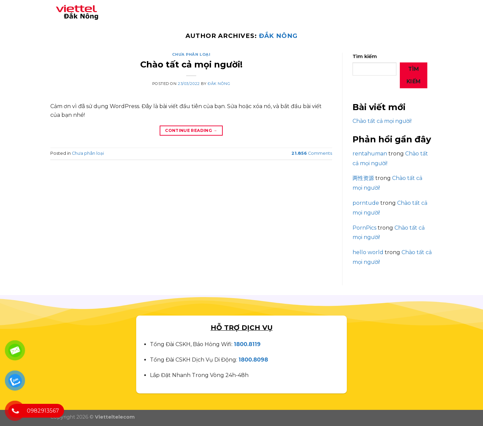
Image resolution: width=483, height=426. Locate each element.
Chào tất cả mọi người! (191, 64)
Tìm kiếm (365, 56)
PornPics (364, 228)
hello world (368, 252)
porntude (366, 203)
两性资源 (363, 178)
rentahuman (370, 153)
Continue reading (191, 130)
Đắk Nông (278, 36)
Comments (311, 153)
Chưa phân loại (191, 54)
